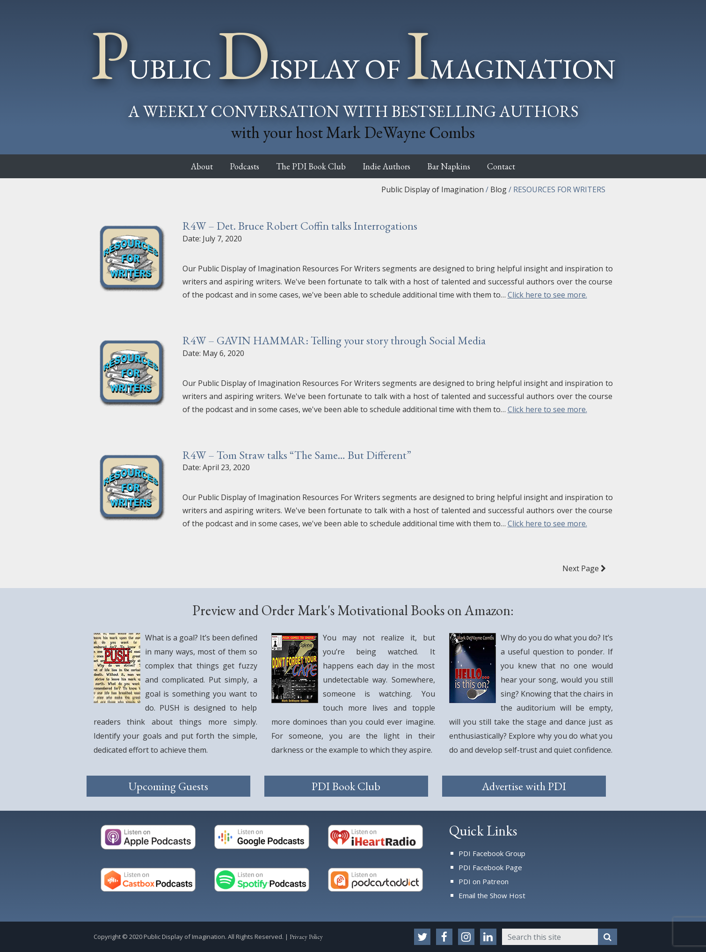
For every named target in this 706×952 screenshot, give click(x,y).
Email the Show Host (492, 895)
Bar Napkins (458, 166)
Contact (518, 166)
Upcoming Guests (168, 786)
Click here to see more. (547, 295)
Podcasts (234, 166)
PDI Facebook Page (490, 867)
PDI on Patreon (484, 881)
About (185, 166)
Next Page (584, 568)
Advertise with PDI (524, 786)
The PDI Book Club (307, 166)
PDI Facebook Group (492, 853)
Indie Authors (390, 166)
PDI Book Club (346, 786)
